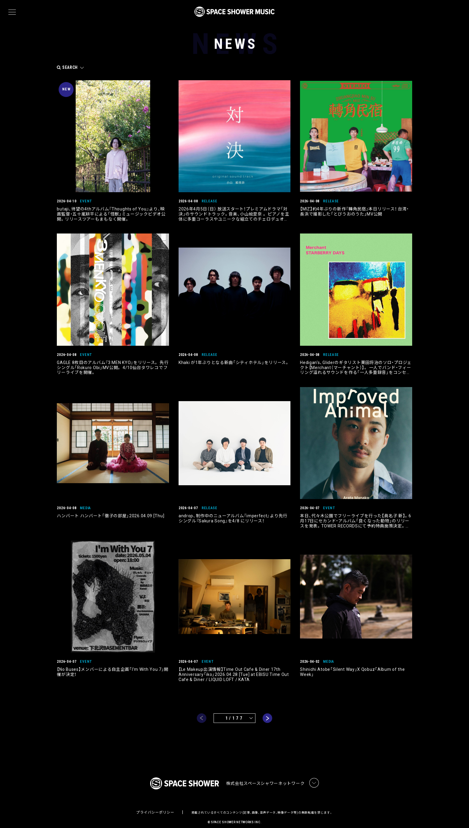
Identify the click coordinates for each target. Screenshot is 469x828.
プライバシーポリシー (155, 806)
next (267, 710)
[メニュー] (12, 12)
